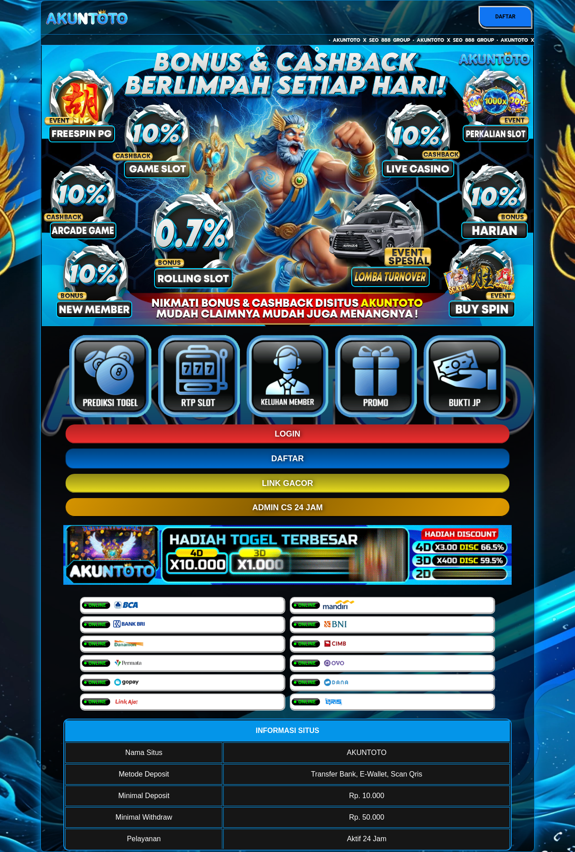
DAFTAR (505, 16)
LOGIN (288, 433)
